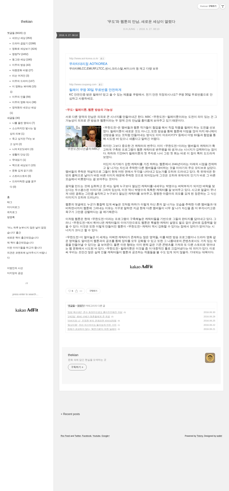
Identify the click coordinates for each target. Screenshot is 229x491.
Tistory (200, 486)
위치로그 (12, 212)
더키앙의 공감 (15, 273)
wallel (219, 486)
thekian (27, 21)
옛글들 (16, 33)
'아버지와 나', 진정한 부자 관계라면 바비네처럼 (91, 371)
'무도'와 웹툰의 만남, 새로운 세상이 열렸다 (141, 21)
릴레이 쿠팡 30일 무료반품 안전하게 (95, 90)
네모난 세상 (21, 38)
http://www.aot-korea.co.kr (83, 58)
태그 (9, 202)
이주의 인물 (21, 96)
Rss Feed (65, 486)
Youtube (97, 486)
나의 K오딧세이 (22, 149)
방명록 (11, 217)
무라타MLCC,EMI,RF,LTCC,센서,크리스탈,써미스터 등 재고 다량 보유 (113, 68)
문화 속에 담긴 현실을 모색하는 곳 (87, 410)
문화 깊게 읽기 (21, 170)
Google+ (106, 486)
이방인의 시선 (15, 268)
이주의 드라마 (22, 81)
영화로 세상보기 (24, 48)
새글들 (13, 117)
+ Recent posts (70, 464)
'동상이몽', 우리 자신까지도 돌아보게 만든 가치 (91, 375)
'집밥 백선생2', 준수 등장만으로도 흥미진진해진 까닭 (94, 362)
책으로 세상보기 (23, 165)
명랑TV (19, 54)
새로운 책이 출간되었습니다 (23, 237)
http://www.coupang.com (83, 84)
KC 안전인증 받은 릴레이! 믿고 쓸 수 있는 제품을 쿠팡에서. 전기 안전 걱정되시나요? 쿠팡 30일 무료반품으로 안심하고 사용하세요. (141, 96)
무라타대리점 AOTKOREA (88, 64)
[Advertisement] (26, 375)
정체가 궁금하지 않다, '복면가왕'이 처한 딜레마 (91, 379)
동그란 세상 (21, 59)
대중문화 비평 (22, 70)
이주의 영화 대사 (23, 102)
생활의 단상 (20, 154)
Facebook (86, 486)
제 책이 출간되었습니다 (20, 242)
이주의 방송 (21, 64)
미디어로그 (13, 207)
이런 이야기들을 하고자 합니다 (24, 247)
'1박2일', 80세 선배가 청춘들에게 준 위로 (88, 366)
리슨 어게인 (20, 75)
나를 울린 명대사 (23, 122)
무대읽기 (18, 159)
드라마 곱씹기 (23, 43)
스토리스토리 (21, 176)
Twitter (78, 486)
